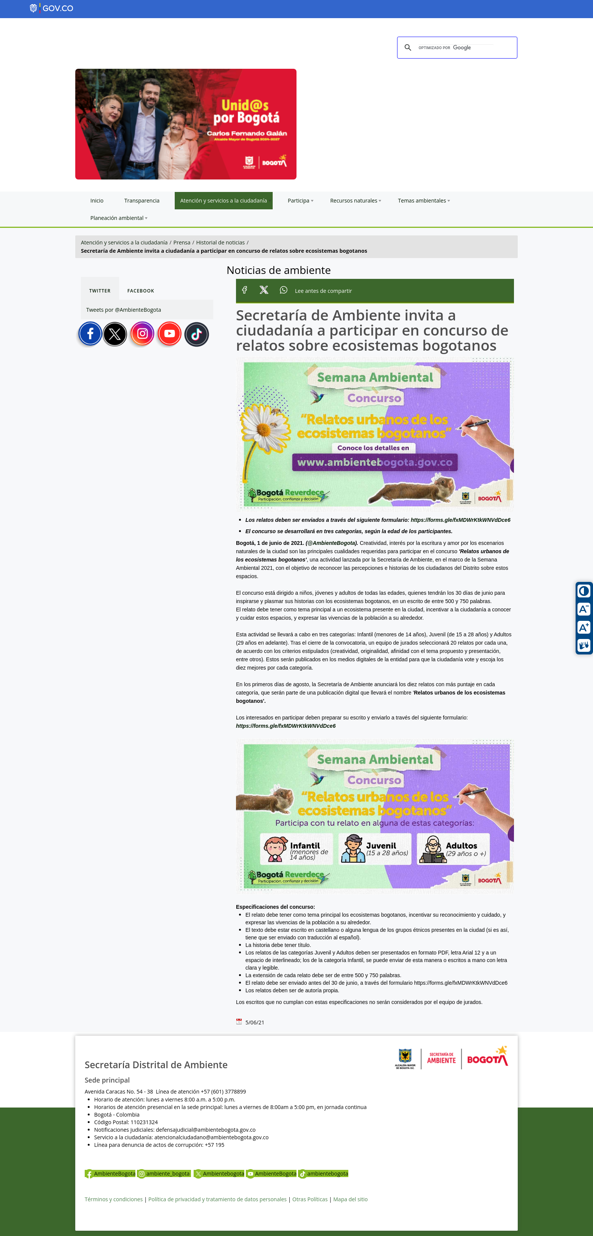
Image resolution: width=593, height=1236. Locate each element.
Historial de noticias (220, 242)
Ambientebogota (219, 1173)
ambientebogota (323, 1173)
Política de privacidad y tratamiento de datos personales (217, 1199)
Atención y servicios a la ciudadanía (124, 242)
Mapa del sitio (350, 1199)
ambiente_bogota (164, 1173)
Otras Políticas (310, 1199)
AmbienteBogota (110, 1173)
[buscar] (456, 48)
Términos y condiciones (114, 1199)
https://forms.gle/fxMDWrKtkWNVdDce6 (460, 520)
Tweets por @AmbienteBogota (123, 309)
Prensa (182, 242)
